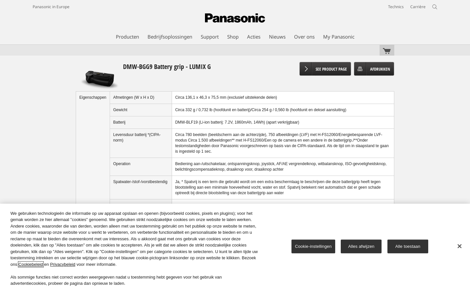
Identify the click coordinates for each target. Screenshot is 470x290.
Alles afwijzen (361, 246)
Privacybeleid (62, 264)
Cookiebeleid (31, 264)
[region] (235, 247)
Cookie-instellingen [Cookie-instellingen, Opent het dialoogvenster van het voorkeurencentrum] (313, 246)
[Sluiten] (459, 246)
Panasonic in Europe (51, 6)
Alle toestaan (407, 246)
